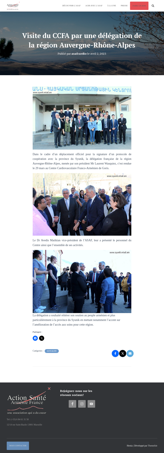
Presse (124, 5)
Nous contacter (17, 446)
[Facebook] (115, 353)
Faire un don (139, 6)
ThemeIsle (152, 446)
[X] (122, 353)
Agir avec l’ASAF (93, 5)
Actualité (51, 351)
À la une (111, 5)
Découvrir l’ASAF (71, 5)
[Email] (130, 353)
